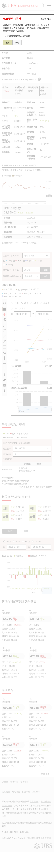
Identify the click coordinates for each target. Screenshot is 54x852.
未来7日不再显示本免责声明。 (17, 36)
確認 (7, 42)
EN (49, 19)
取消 (17, 42)
